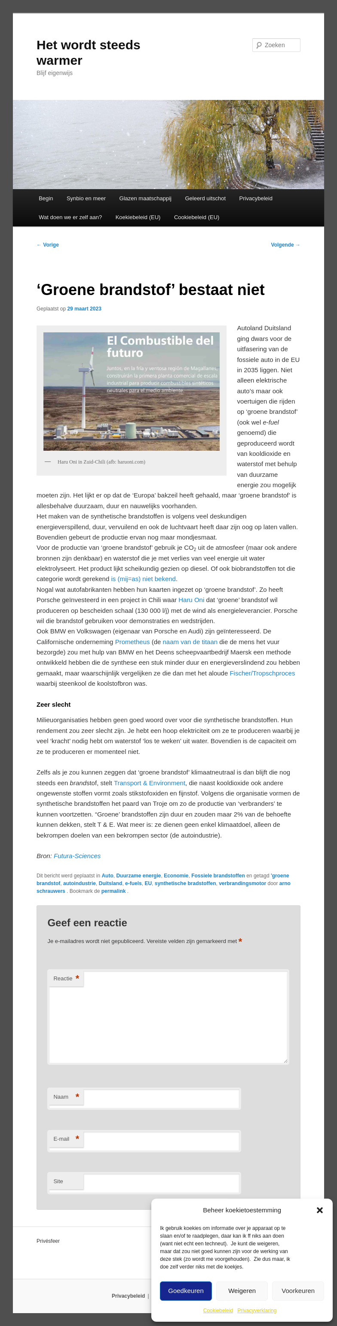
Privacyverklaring (256, 1311)
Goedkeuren (186, 1290)
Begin (46, 198)
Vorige (48, 245)
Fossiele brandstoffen (218, 876)
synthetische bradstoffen (185, 883)
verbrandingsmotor (242, 883)
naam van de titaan (190, 641)
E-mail (66, 1139)
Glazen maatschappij (145, 198)
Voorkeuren (298, 1290)
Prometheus (132, 641)
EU (148, 883)
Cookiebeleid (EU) (197, 217)
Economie (176, 876)
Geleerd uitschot (205, 198)
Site (58, 1181)
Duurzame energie (138, 876)
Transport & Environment (149, 783)
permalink (114, 891)
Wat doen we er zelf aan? (70, 217)
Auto (107, 876)
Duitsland (111, 883)
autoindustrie (79, 883)
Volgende (285, 245)
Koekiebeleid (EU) (138, 217)
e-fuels (133, 883)
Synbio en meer (86, 198)
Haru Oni (191, 599)
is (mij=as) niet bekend (143, 578)
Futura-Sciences (77, 855)
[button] (320, 1210)
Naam (66, 1097)
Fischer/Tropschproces (262, 673)
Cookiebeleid (218, 1311)
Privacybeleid (256, 198)
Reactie (66, 979)
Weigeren (242, 1290)
